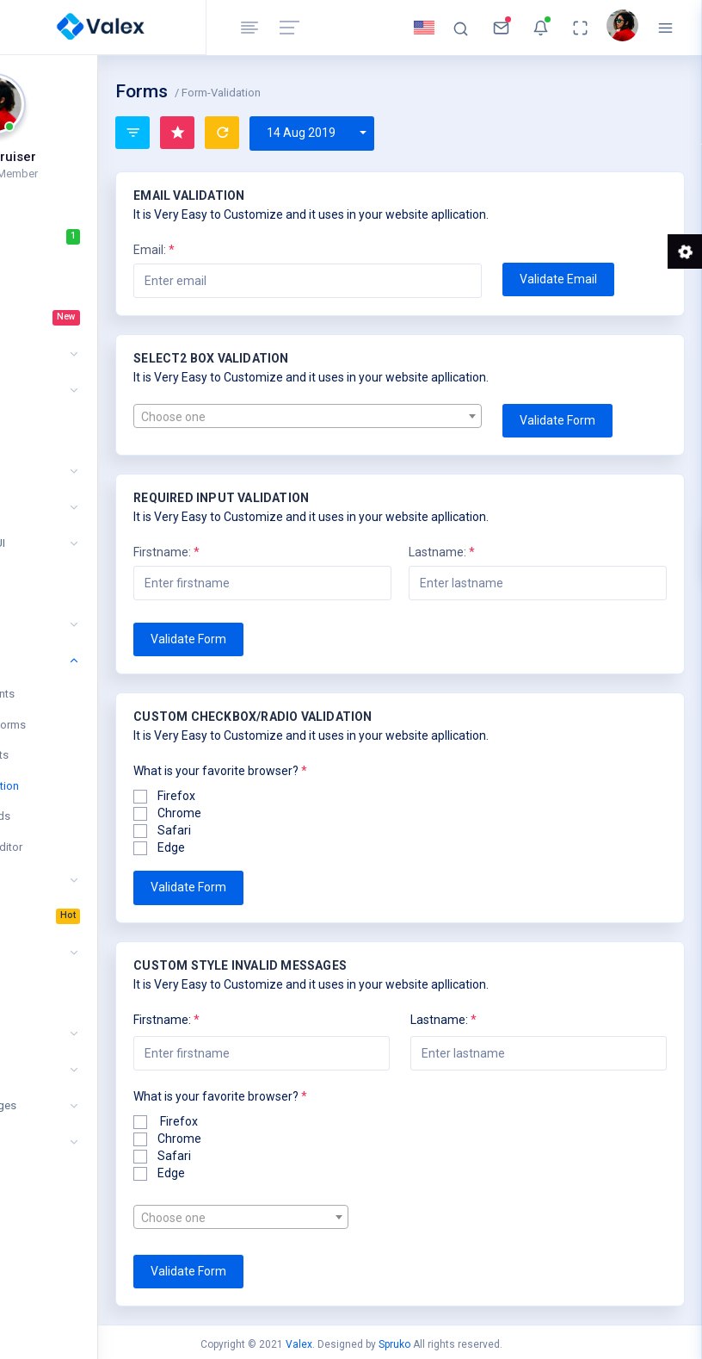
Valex (299, 1344)
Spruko (394, 1344)
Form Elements (86, 693)
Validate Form (593, 420)
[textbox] (380, 416)
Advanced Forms (91, 724)
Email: (262, 250)
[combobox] (380, 416)
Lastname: (496, 552)
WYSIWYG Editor (90, 847)
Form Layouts (83, 754)
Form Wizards (84, 816)
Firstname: (275, 552)
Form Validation (88, 785)
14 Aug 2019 (409, 133)
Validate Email (594, 279)
